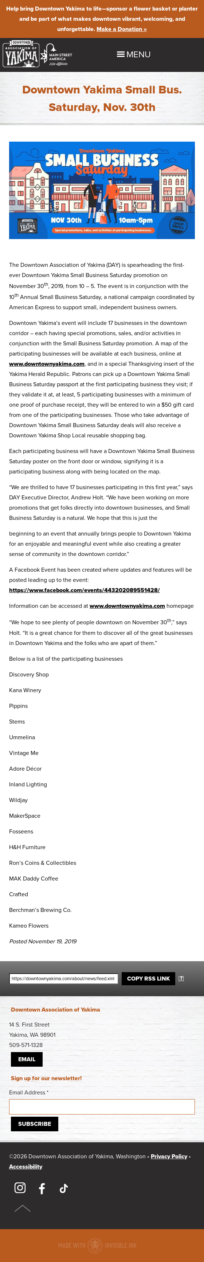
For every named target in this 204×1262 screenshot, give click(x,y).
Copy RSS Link (148, 978)
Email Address (102, 1102)
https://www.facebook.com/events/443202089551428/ (84, 590)
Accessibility (25, 1166)
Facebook (42, 1188)
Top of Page (22, 1208)
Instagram (20, 1188)
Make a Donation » (122, 29)
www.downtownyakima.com (47, 364)
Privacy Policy (169, 1156)
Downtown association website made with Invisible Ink (97, 1245)
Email (26, 1059)
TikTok (64, 1188)
